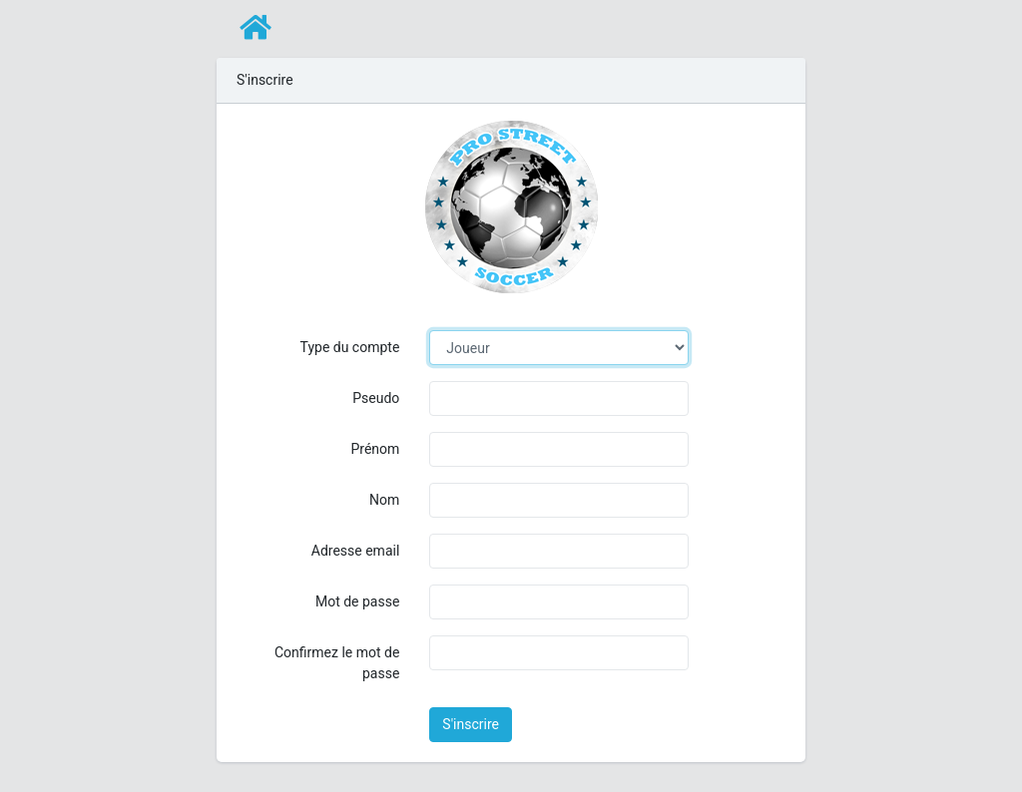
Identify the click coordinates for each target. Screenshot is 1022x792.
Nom (384, 500)
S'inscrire (470, 724)
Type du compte (350, 347)
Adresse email (355, 551)
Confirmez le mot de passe (336, 662)
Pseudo (375, 398)
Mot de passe (357, 601)
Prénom (374, 449)
